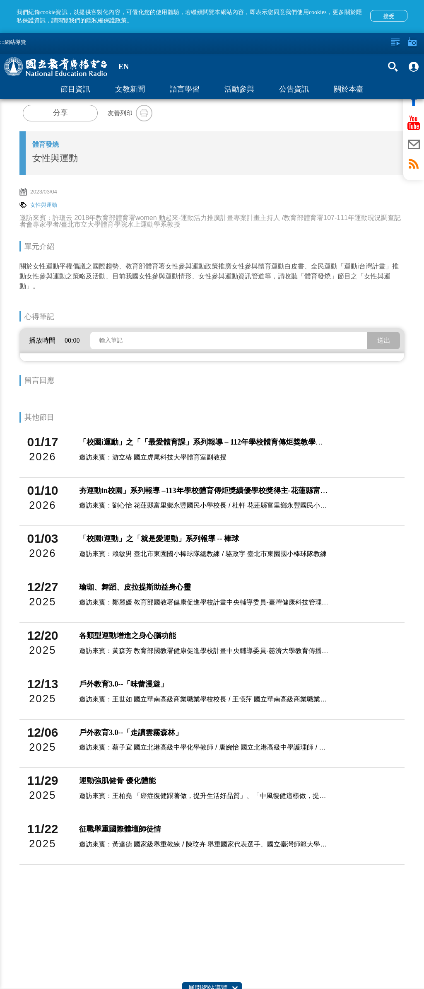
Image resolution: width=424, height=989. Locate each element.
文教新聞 (130, 89)
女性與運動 (43, 205)
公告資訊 (294, 89)
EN (123, 67)
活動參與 (239, 89)
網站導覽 (15, 42)
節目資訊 (75, 89)
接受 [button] (389, 16)
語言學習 (185, 89)
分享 (60, 113)
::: (2, 42)
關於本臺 (349, 89)
